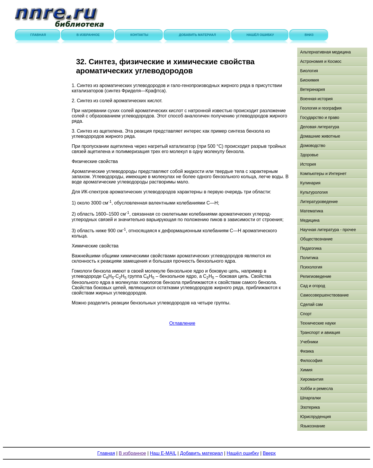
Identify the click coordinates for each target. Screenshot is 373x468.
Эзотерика (310, 407)
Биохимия (309, 80)
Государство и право (319, 117)
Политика (309, 257)
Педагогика (310, 248)
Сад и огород (312, 285)
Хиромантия (311, 379)
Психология (311, 267)
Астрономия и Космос (321, 61)
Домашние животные (320, 136)
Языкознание (312, 426)
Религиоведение (315, 276)
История (308, 164)
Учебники (309, 341)
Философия (311, 360)
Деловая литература (319, 126)
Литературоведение (319, 201)
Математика (311, 211)
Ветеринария (312, 89)
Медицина (310, 220)
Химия (306, 370)
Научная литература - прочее (328, 229)
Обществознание (316, 239)
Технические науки (318, 323)
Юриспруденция (315, 416)
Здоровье (309, 154)
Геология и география (321, 108)
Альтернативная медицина (325, 52)
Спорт (306, 313)
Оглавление (182, 323)
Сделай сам (311, 304)
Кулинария (310, 183)
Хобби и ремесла (316, 388)
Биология (309, 70)
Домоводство (312, 145)
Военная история (316, 98)
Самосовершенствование (324, 295)
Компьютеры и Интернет (323, 173)
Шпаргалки (310, 398)
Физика (307, 351)
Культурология (314, 192)
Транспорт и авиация (320, 332)
